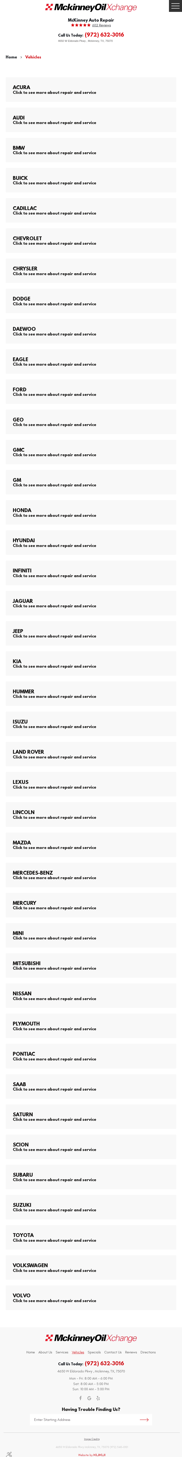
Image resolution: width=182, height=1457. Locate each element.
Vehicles (33, 57)
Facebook (80, 1398)
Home (11, 57)
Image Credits (92, 1439)
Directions (148, 1352)
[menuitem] (30, 1352)
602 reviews (101, 25)
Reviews (131, 1352)
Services (62, 1352)
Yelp (98, 1398)
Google (89, 1398)
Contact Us (113, 1352)
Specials (94, 1352)
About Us (45, 1352)
